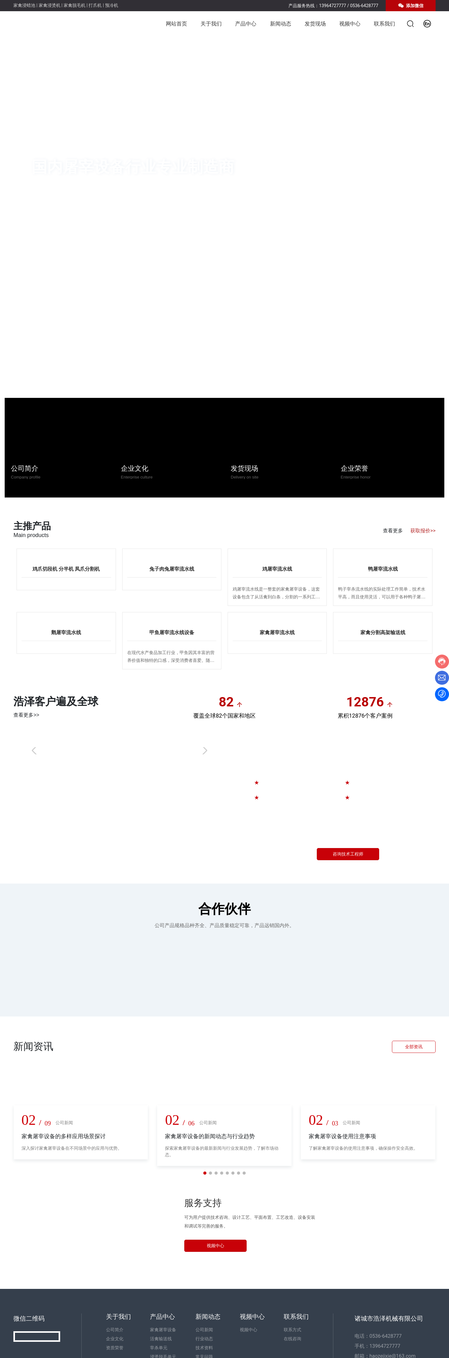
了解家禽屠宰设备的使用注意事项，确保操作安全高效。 (363, 1148)
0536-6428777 (364, 5)
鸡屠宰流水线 (277, 569)
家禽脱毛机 (74, 5)
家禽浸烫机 (49, 5)
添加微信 (410, 5)
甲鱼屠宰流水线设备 (171, 632)
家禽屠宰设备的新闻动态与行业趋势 (210, 1136)
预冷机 (111, 5)
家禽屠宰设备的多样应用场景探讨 (64, 1136)
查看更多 (393, 531)
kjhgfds (220, 749)
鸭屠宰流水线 (383, 569)
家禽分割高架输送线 (382, 632)
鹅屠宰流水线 (66, 632)
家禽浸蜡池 (24, 5)
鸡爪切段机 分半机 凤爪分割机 (66, 569)
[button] (433, 168)
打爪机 (95, 5)
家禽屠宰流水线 (277, 632)
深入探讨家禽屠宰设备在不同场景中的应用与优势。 (72, 1148)
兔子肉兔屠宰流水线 (171, 569)
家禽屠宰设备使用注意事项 (342, 1136)
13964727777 (332, 5)
